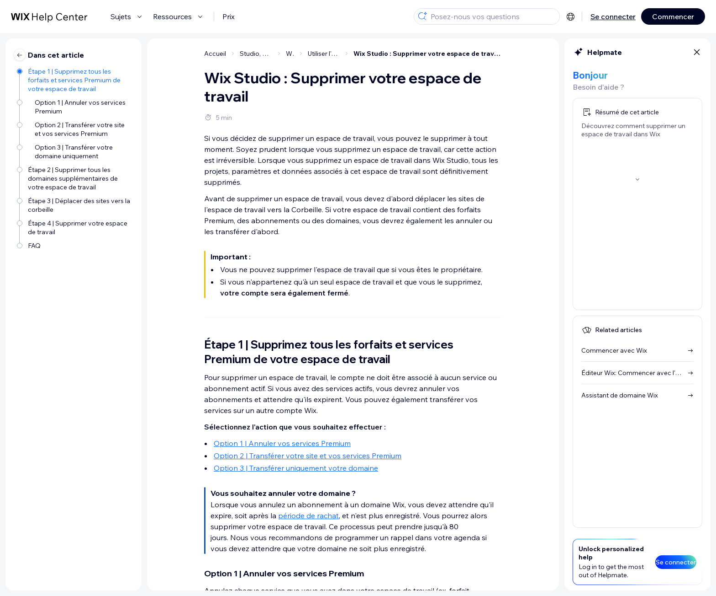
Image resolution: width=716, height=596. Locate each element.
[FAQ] (74, 245)
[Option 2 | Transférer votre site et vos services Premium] (74, 128)
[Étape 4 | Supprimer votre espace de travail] (74, 227)
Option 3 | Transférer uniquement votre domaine (296, 468)
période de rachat (308, 515)
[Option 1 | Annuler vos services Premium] (74, 106)
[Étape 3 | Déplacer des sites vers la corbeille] (74, 204)
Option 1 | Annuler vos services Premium (282, 443)
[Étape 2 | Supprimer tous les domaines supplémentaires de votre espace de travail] (74, 177)
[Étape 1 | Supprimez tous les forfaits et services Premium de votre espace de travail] (74, 79)
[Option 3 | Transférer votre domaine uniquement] (74, 151)
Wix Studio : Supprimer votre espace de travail (427, 53)
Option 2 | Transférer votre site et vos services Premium (307, 455)
